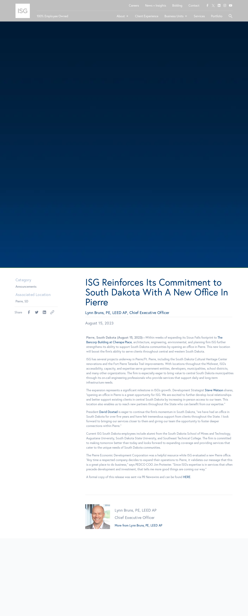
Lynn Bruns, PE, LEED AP (145, 525)
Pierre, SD (22, 301)
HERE (190, 477)
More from (121, 525)
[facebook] (207, 5)
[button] (123, 18)
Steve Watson (217, 390)
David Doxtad (111, 412)
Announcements (26, 286)
